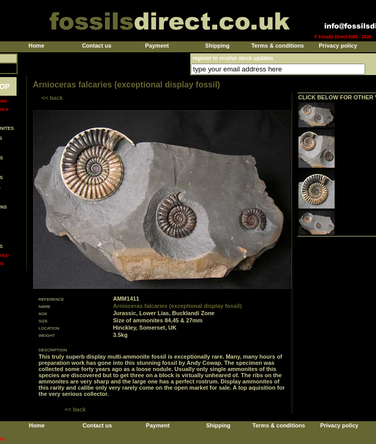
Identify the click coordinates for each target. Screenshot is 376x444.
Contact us (96, 45)
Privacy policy (338, 45)
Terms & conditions (277, 45)
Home (36, 45)
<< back (52, 98)
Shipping (217, 45)
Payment (157, 45)
